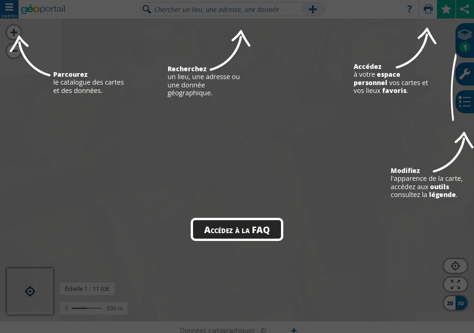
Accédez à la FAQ (237, 229)
